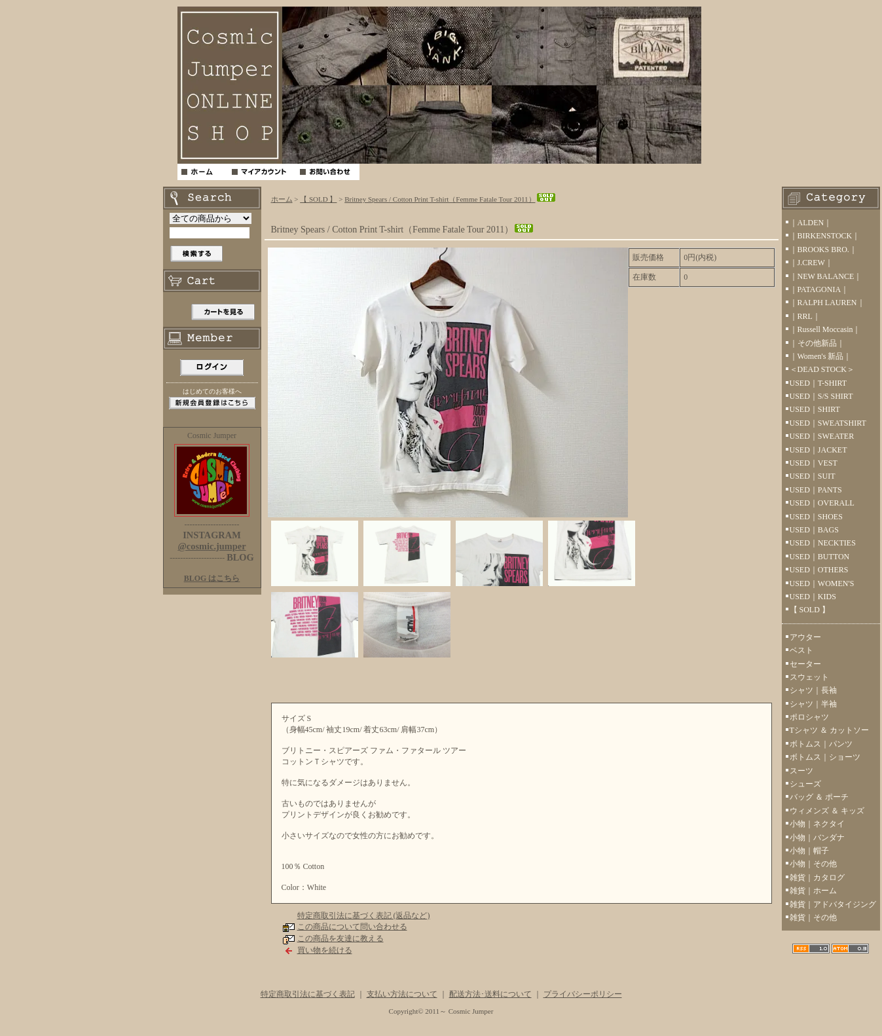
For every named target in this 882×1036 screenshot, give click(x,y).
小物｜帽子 (809, 850)
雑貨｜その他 (813, 917)
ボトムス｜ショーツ (825, 757)
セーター (805, 664)
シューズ (805, 783)
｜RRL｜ (805, 316)
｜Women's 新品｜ (821, 356)
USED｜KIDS (813, 596)
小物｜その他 (813, 863)
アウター (805, 637)
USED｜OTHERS (819, 569)
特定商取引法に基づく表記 (308, 994)
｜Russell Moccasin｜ (825, 329)
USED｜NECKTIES (823, 542)
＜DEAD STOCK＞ (822, 369)
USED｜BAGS (814, 529)
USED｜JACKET (818, 449)
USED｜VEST (813, 463)
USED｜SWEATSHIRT (828, 423)
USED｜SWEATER (822, 436)
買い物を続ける (324, 950)
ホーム (282, 199)
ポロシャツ (809, 717)
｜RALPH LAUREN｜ (827, 302)
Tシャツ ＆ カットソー (829, 730)
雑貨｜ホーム (813, 890)
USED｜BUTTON (820, 556)
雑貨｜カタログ (817, 877)
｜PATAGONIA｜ (819, 289)
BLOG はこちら (212, 578)
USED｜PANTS (816, 489)
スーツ (801, 770)
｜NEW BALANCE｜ (826, 276)
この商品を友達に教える (340, 938)
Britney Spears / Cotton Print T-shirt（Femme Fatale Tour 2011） (450, 199)
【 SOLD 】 (318, 199)
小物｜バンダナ (817, 837)
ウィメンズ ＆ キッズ (827, 810)
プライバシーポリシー (582, 994)
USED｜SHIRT (815, 409)
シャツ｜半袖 (813, 704)
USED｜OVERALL (822, 503)
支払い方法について (402, 994)
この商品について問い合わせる (352, 926)
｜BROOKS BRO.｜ (823, 249)
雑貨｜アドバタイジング (833, 904)
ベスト (801, 650)
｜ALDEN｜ (811, 222)
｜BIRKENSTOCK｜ (825, 235)
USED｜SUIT (813, 476)
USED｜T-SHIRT (818, 383)
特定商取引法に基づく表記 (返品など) (363, 915)
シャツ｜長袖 (813, 690)
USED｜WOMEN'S (822, 583)
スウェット (809, 677)
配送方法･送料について (490, 994)
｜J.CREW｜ (811, 262)
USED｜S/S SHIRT (821, 396)
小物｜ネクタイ (817, 823)
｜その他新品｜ (817, 343)
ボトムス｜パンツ (821, 744)
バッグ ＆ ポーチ (819, 797)
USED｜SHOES (816, 516)
